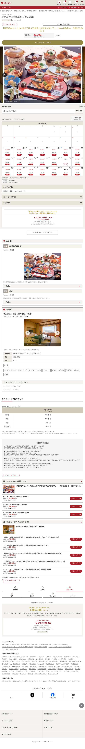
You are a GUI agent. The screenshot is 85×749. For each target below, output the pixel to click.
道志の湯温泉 (13, 659)
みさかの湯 (74, 671)
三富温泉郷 (31, 659)
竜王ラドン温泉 (15, 661)
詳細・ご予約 (76, 498)
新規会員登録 (73, 7)
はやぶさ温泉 (26, 661)
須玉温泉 (41, 656)
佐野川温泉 (5, 661)
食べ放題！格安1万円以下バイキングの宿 (34, 681)
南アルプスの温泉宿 (41, 647)
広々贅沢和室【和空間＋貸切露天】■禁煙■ (16, 512)
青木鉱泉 (4, 671)
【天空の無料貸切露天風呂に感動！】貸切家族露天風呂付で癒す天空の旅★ (26, 545)
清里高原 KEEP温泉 (54, 666)
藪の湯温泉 (39, 659)
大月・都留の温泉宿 (45, 644)
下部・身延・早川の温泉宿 (10, 649)
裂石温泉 (24, 664)
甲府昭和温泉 (16, 666)
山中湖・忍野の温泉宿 (60, 644)
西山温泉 (30, 674)
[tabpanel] (42, 75)
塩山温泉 (23, 674)
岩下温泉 (77, 669)
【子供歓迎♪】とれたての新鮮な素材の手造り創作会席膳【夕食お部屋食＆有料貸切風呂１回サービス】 (34, 561)
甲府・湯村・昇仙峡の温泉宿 (10, 644)
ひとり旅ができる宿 (74, 681)
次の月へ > (82, 106)
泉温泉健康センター (75, 661)
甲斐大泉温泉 (52, 669)
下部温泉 (76, 666)
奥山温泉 (41, 661)
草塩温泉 (34, 661)
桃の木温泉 (33, 666)
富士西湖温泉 (50, 664)
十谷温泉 (47, 659)
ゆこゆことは (6, 734)
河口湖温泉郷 (42, 669)
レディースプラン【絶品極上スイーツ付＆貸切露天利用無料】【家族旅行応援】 (27, 569)
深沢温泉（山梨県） (52, 661)
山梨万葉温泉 (69, 669)
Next (80, 75)
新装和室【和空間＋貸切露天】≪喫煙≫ (15, 504)
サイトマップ (48, 727)
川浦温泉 (4, 669)
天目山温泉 (67, 656)
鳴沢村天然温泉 (13, 669)
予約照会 (70, 3)
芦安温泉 (60, 669)
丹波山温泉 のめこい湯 (36, 664)
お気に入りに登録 (63, 24)
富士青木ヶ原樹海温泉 (62, 664)
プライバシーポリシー (9, 727)
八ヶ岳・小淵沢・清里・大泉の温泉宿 (60, 647)
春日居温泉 (32, 669)
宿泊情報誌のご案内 (51, 714)
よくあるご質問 (7, 721)
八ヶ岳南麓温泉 (15, 664)
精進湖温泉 (33, 656)
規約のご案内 (48, 721)
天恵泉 (47, 671)
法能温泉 (4, 659)
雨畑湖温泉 (74, 664)
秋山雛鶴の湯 (6, 674)
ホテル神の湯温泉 (11, 16)
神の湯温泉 (25, 666)
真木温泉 (75, 656)
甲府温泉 (48, 656)
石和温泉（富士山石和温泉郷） (11, 656)
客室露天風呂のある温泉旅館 (57, 681)
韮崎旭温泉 (5, 664)
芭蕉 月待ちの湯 (67, 666)
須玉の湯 (11, 671)
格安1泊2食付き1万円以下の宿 (11, 681)
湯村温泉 (25, 656)
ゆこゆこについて (62, 7)
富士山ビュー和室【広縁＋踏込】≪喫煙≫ (15, 496)
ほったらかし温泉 (53, 674)
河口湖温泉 (23, 669)
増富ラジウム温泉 (40, 674)
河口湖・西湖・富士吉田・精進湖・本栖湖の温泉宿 (17, 647)
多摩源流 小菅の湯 (21, 671)
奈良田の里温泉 (57, 656)
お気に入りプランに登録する (42, 232)
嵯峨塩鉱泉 (22, 659)
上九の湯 (32, 671)
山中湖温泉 (42, 666)
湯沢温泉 (55, 659)
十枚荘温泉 (62, 659)
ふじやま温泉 (6, 666)
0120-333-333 (43, 219)
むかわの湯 (15, 674)
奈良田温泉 (63, 661)
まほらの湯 (40, 671)
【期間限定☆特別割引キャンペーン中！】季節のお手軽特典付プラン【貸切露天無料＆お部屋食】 (32, 553)
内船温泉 (70, 659)
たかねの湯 (54, 671)
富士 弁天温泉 (64, 671)
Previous (4, 75)
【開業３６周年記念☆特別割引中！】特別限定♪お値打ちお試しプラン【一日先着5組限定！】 (31, 537)
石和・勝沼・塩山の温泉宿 (29, 644)
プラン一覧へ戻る (9, 24)
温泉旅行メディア (8, 714)
